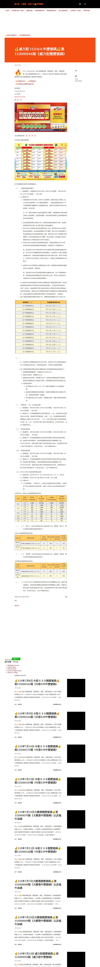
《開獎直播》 (29, 10)
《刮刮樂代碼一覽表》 (18, 10)
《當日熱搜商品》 (63, 10)
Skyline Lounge (12, 672)
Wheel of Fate (12, 669)
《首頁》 (7, 10)
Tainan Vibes (11, 667)
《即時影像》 (86, 10)
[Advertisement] (47, 23)
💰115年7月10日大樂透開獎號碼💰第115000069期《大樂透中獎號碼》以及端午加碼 (38, 921)
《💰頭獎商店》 (32, 81)
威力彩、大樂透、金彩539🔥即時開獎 (28, 4)
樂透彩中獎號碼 (78, 81)
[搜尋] (80, 4)
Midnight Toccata (13, 665)
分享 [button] (76, 70)
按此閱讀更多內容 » (57, 704)
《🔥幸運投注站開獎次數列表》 (25, 84)
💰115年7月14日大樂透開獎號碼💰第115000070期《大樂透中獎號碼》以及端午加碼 (38, 815)
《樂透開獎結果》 (39, 10)
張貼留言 (17, 605)
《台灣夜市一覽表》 (75, 10)
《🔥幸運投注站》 (20, 81)
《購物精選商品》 (51, 10)
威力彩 (76, 79)
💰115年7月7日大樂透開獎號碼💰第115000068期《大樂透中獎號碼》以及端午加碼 (38, 884)
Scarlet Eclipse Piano (14, 671)
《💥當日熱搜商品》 (11, 35)
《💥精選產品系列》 (24, 35)
